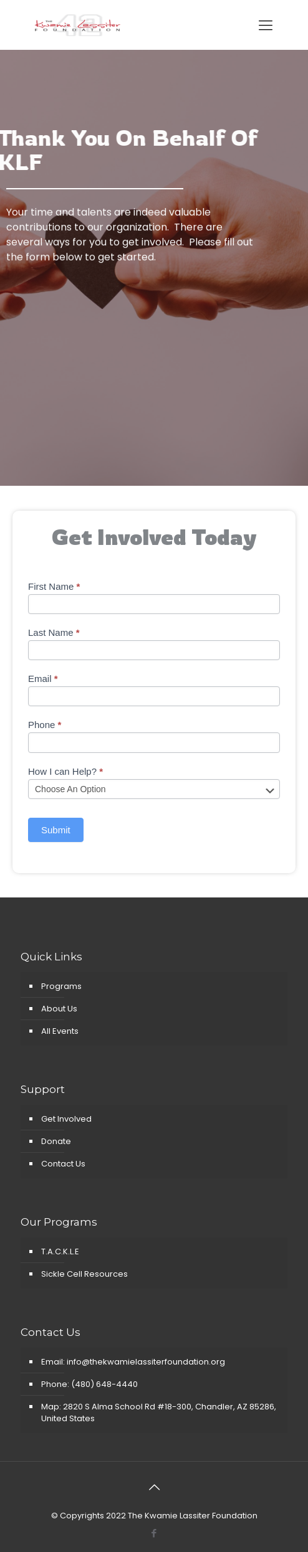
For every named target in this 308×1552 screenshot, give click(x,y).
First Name (54, 586)
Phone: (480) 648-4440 (89, 1384)
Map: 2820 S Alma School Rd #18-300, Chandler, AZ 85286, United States (158, 1412)
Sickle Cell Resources (84, 1274)
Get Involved (66, 1119)
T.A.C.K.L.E (60, 1251)
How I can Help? (65, 771)
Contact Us (63, 1164)
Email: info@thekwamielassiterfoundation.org (133, 1362)
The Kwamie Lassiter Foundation (192, 1515)
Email (43, 678)
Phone (44, 724)
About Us (59, 1009)
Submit (55, 830)
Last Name (54, 632)
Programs (61, 986)
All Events (60, 1031)
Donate (56, 1141)
